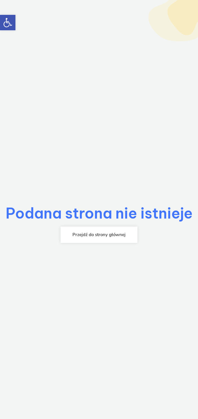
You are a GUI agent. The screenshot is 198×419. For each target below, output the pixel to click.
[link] (7, 22)
